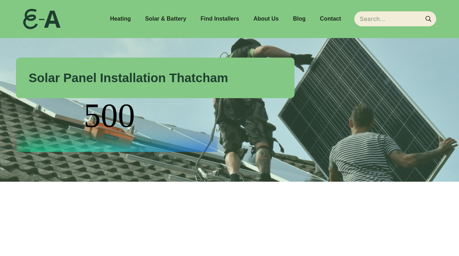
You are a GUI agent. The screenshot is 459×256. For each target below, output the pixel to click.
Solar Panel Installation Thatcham (128, 78)
